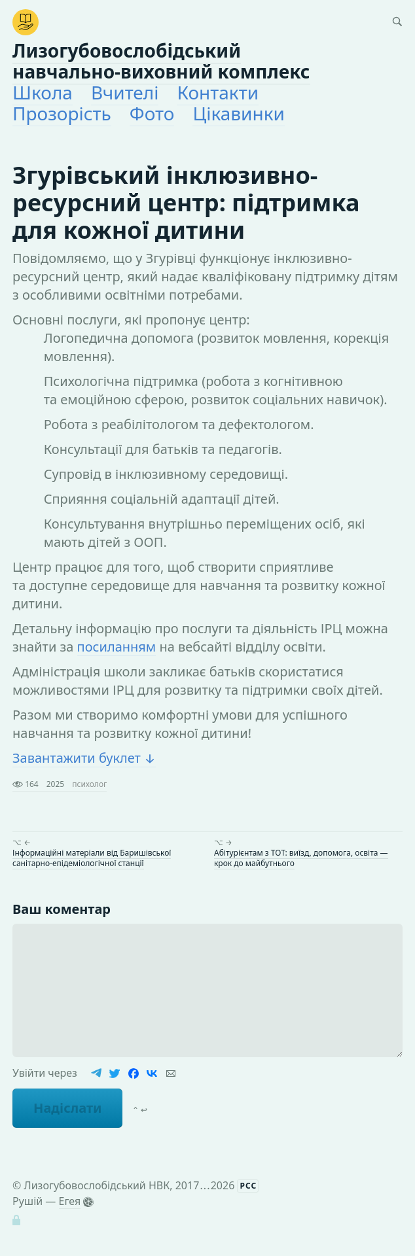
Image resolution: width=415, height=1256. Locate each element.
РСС (248, 1185)
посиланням (116, 646)
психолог (89, 784)
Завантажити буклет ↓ (84, 758)
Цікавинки (238, 113)
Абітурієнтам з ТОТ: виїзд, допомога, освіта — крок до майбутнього (301, 858)
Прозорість (61, 113)
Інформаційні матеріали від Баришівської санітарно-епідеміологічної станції (91, 858)
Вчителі (125, 92)
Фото (152, 113)
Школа (42, 92)
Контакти (218, 92)
